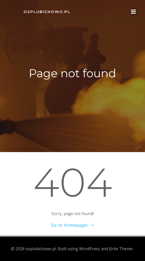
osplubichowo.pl (47, 11)
